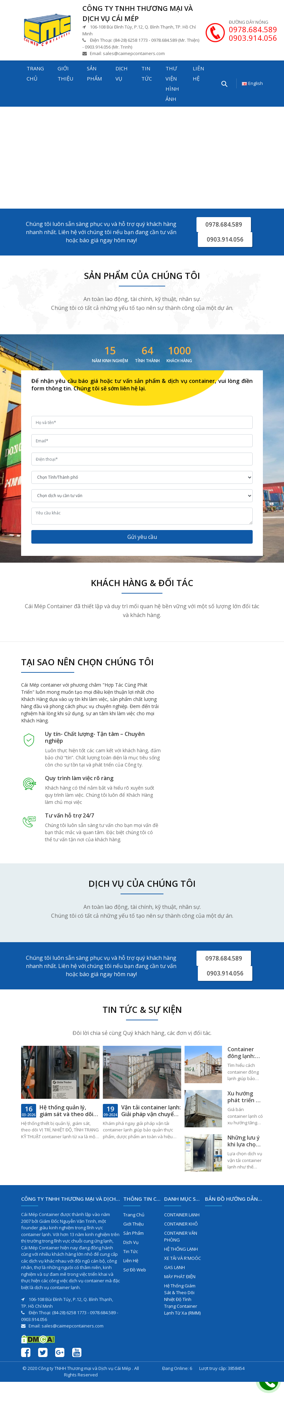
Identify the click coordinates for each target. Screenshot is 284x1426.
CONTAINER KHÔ (181, 1227)
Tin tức (146, 73)
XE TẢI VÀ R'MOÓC (182, 1261)
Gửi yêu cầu (142, 538)
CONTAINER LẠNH (182, 1218)
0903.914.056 (253, 37)
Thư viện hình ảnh (172, 83)
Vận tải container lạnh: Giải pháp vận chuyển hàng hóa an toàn (151, 1117)
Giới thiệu (65, 73)
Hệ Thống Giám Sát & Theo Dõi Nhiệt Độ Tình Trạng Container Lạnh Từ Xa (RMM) (182, 1302)
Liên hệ (198, 73)
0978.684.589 (253, 29)
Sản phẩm (94, 73)
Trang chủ (35, 73)
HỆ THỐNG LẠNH (181, 1252)
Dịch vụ (121, 73)
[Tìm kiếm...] (224, 83)
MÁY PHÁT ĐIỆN (179, 1280)
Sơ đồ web (134, 1273)
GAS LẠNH (174, 1271)
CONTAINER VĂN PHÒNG (180, 1239)
